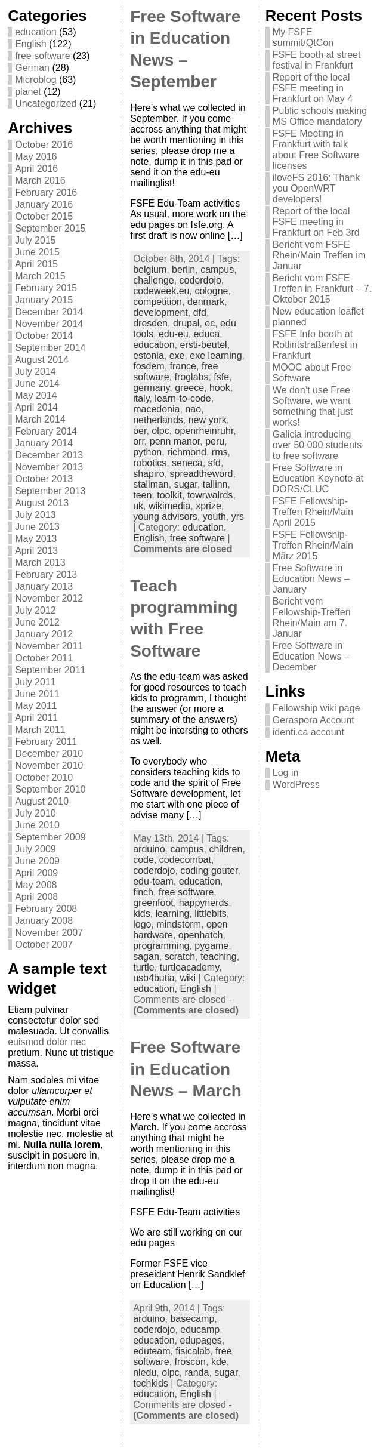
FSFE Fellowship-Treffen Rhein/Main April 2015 (313, 512)
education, (205, 527)
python (147, 452)
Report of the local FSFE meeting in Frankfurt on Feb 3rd (316, 222)
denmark (205, 302)
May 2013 (36, 539)
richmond (186, 452)
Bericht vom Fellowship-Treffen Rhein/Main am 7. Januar (312, 617)
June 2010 (37, 825)
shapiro (148, 474)
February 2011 (46, 742)
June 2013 (37, 527)
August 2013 (42, 503)
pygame (211, 946)
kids (141, 913)
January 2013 (44, 586)
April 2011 (36, 718)
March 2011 (40, 730)
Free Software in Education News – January (311, 578)
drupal (186, 323)
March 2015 (40, 276)
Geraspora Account (313, 720)
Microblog (35, 80)
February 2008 (46, 909)
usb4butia (153, 978)
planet (28, 92)
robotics (149, 463)
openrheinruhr (204, 431)
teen (142, 495)
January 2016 (44, 204)
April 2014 (36, 407)
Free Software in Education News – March (186, 1069)
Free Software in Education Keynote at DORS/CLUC (318, 478)
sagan (146, 956)
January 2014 (44, 443)
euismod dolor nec (47, 1042)
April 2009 (36, 873)
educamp (200, 1329)
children (225, 849)
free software (42, 56)
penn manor (175, 441)
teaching (218, 956)
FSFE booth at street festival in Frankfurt (317, 60)
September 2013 (50, 491)
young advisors (165, 517)
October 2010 (44, 777)
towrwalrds (210, 495)
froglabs (192, 377)
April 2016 (36, 169)
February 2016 (46, 192)
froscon (190, 1362)
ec (210, 323)
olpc (160, 431)
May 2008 (36, 885)
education (35, 32)
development (160, 312)
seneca (187, 463)
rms (220, 452)
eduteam (151, 1351)
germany (151, 388)
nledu (144, 1372)
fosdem (148, 366)
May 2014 (36, 395)
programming (161, 946)
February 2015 (46, 288)
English (30, 44)
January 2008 (44, 921)
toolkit (169, 495)
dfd (199, 312)
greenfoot (153, 903)
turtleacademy (189, 967)
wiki (188, 978)
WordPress (296, 785)
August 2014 (42, 360)
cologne (211, 291)
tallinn (215, 484)
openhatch (200, 935)
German (32, 68)
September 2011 (50, 670)
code (143, 860)
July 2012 (35, 610)
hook (219, 388)
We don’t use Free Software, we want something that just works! (313, 406)
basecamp (192, 1319)
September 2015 (50, 228)
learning (173, 913)
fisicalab (192, 1351)
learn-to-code (183, 398)
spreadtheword (201, 474)
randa (196, 1372)
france (183, 366)
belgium (149, 269)
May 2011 (36, 706)
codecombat (185, 860)
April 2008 (36, 897)
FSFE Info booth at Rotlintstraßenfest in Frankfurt (315, 345)
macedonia (156, 409)
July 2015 (35, 240)
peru (214, 441)
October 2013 (44, 479)
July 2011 (35, 682)
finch (143, 892)
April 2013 (36, 551)
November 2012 (49, 598)
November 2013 (49, 467)
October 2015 (44, 216)
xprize (208, 506)
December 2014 (49, 312)
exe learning (216, 355)
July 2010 (35, 813)
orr (138, 441)
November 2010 (49, 765)
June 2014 (37, 383)
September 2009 (50, 837)
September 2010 (50, 789)
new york (208, 420)
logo (142, 924)
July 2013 (35, 515)
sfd (214, 463)
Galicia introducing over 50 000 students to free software (317, 445)
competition (157, 302)
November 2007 (49, 933)
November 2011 (49, 646)
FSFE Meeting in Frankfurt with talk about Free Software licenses (316, 149)
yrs (237, 517)
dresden (150, 323)
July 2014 (35, 371)
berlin (183, 269)
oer (139, 431)
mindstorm (178, 924)
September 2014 (50, 348)
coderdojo (200, 280)
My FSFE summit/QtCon (303, 37)
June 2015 (37, 252)
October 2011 (44, 658)
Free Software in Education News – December (311, 656)
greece (189, 388)
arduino (149, 849)
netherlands (158, 420)
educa (207, 334)
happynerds (204, 903)
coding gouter (208, 870)
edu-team (153, 881)
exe (177, 355)
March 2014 (40, 419)
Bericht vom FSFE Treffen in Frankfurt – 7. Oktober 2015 (322, 288)
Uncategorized (45, 103)
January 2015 (44, 300)
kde (219, 1362)
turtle (144, 967)
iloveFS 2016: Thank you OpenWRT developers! (316, 188)
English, (151, 538)
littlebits (210, 913)
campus (217, 269)
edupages (200, 1340)
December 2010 (49, 753)
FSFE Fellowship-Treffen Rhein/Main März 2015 (313, 545)
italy (141, 398)
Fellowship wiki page (316, 708)
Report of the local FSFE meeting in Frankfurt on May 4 (313, 88)
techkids (150, 1383)
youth (214, 517)
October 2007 (44, 944)
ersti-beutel (203, 345)
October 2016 (44, 145)
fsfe (221, 377)
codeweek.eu (161, 291)
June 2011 (37, 694)
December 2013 (49, 455)
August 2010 (42, 801)
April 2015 (36, 264)
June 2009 (37, 861)
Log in (286, 773)
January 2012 (44, 634)
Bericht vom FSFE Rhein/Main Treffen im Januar (319, 255)
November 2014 (49, 324)
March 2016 (40, 180)
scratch (180, 956)
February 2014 (46, 431)
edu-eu (174, 334)
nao (193, 409)
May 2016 (36, 157)
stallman (151, 484)
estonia (148, 355)
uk (138, 506)
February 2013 (46, 574)
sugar (185, 484)
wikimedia (169, 506)
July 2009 (35, 849)
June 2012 (37, 622)
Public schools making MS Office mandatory (320, 116)
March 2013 (40, 562)
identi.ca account (308, 732)
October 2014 (44, 336)
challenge (153, 280)
